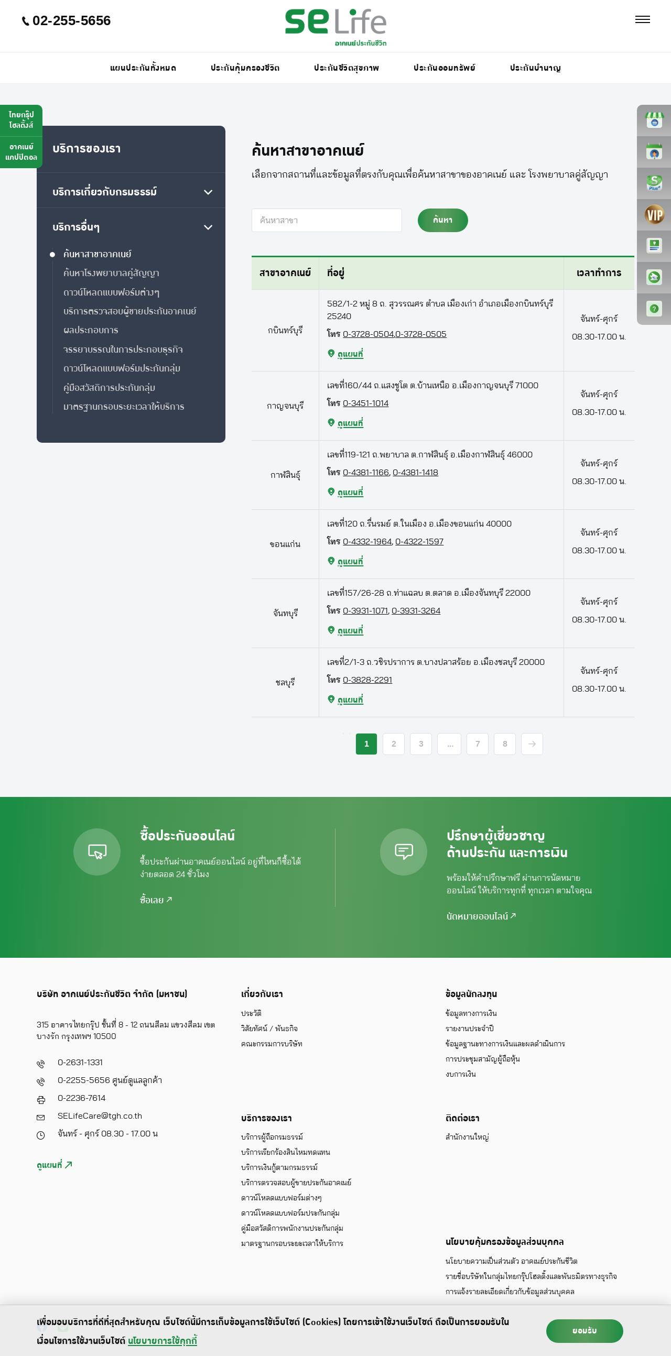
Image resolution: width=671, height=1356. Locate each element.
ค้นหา (442, 220)
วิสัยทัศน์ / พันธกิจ (269, 1029)
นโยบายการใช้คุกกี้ (162, 1341)
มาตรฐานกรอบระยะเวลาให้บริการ (292, 1244)
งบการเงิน (461, 1074)
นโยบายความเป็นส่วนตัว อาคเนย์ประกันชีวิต (512, 1261)
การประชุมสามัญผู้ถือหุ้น (483, 1059)
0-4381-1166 (366, 472)
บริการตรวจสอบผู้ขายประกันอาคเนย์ (296, 1183)
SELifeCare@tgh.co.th (100, 1116)
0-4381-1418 (415, 472)
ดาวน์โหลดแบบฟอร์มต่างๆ (281, 1198)
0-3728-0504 (368, 334)
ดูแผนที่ (54, 1165)
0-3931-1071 (365, 611)
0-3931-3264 (416, 611)
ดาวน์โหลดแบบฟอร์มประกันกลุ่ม (290, 1213)
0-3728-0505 (421, 334)
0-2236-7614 (81, 1098)
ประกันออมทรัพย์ (444, 68)
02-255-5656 (66, 20)
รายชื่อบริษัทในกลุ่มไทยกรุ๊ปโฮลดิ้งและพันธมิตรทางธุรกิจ (531, 1277)
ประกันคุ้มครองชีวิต (245, 68)
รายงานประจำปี (470, 1029)
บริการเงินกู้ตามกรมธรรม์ (279, 1168)
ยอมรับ (584, 1331)
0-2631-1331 (80, 1062)
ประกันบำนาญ (535, 68)
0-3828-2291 (367, 680)
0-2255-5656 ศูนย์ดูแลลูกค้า (110, 1080)
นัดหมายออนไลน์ (481, 917)
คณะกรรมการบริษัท (271, 1044)
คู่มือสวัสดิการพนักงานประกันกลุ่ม (292, 1228)
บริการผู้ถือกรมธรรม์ (272, 1137)
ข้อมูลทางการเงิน (471, 1014)
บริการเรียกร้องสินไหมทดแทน (285, 1152)
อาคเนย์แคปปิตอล (21, 152)
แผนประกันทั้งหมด (143, 68)
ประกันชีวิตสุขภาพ (347, 68)
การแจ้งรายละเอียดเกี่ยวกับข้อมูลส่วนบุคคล (510, 1292)
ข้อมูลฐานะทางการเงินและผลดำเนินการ (505, 1044)
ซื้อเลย (156, 900)
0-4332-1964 (367, 542)
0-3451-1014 (365, 403)
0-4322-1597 (419, 542)
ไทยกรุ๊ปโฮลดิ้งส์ (21, 120)
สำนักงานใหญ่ (467, 1137)
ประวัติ (251, 1014)
